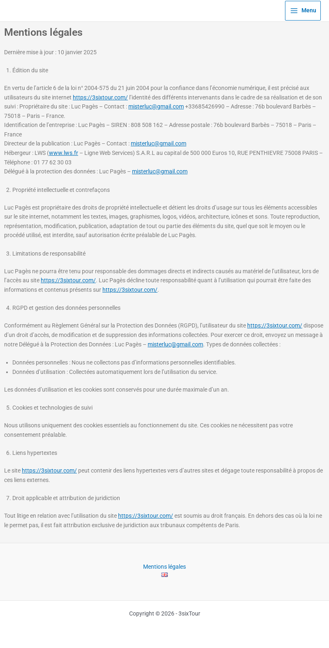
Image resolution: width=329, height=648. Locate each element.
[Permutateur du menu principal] (303, 11)
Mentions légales (164, 566)
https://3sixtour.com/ (100, 97)
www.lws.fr (63, 153)
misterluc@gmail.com (156, 106)
